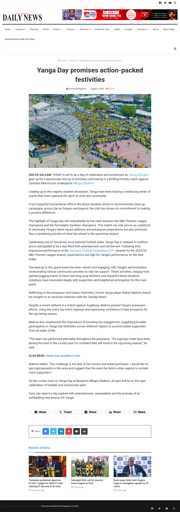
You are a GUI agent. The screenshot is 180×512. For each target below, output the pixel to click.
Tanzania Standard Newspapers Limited (59, 506)
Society (70, 29)
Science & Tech (102, 29)
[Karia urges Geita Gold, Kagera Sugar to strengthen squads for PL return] (132, 466)
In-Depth (128, 29)
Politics (56, 29)
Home (7, 29)
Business (84, 29)
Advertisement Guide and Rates (20, 39)
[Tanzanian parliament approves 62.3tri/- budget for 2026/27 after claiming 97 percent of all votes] (47, 466)
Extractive (141, 29)
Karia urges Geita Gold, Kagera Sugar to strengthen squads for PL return (131, 483)
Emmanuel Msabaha (77, 89)
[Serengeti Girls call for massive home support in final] (90, 466)
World (46, 29)
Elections (34, 29)
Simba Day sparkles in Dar (63, 355)
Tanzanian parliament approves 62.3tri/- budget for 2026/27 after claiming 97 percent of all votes (46, 483)
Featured (73, 60)
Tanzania (19, 29)
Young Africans (138, 174)
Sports (156, 29)
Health (117, 29)
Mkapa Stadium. (84, 183)
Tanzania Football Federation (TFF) (92, 250)
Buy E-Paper (169, 29)
